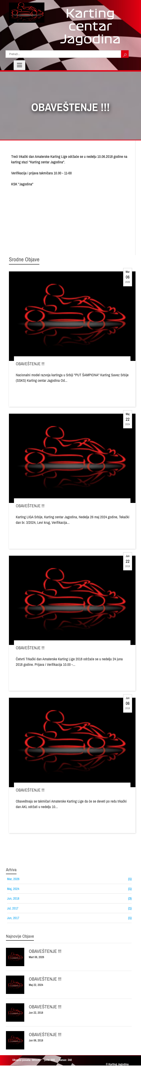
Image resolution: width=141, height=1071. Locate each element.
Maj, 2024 (13, 889)
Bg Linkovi (30, 1069)
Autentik (122, 1069)
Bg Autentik (107, 1069)
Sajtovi (59, 1069)
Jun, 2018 (13, 898)
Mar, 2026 (13, 879)
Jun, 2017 (13, 918)
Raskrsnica (46, 1069)
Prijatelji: (15, 1069)
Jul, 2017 (12, 908)
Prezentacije (73, 1069)
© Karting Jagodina (117, 1064)
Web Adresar (90, 1069)
